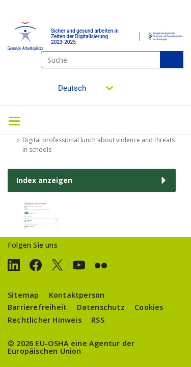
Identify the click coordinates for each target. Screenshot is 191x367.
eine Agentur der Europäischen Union (71, 346)
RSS (97, 320)
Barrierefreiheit (37, 307)
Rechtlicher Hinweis (44, 320)
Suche (171, 59)
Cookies (148, 307)
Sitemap (23, 295)
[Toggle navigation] (14, 120)
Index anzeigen (44, 180)
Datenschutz (101, 307)
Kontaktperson (77, 295)
